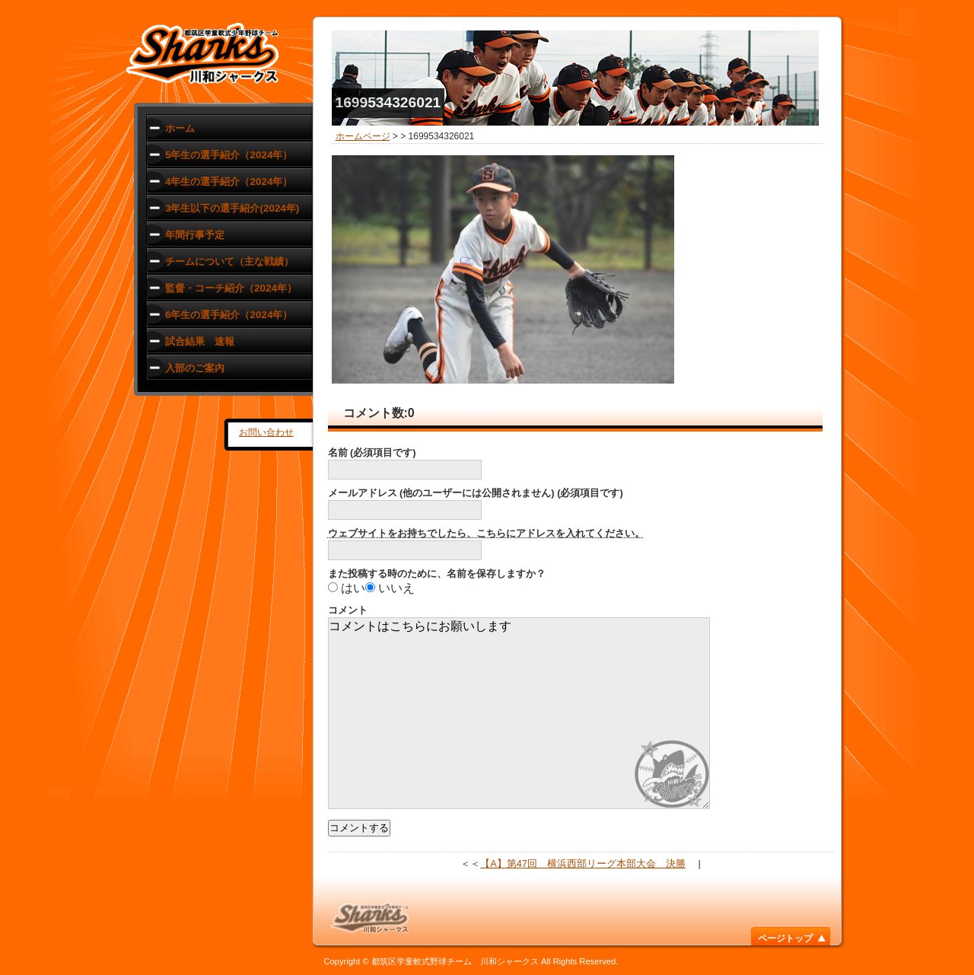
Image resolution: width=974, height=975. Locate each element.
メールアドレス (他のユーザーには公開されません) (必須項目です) (475, 493)
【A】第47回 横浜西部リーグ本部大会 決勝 (583, 863)
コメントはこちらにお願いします (519, 713)
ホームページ (363, 136)
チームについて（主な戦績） (229, 261)
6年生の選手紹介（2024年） (228, 314)
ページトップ (785, 938)
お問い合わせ (266, 432)
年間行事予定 (194, 235)
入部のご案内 (194, 368)
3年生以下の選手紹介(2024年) (232, 208)
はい (353, 587)
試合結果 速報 (199, 341)
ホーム (180, 128)
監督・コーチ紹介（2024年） (231, 288)
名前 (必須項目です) (372, 452)
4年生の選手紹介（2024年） (228, 181)
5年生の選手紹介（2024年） (228, 155)
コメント (348, 610)
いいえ (396, 587)
